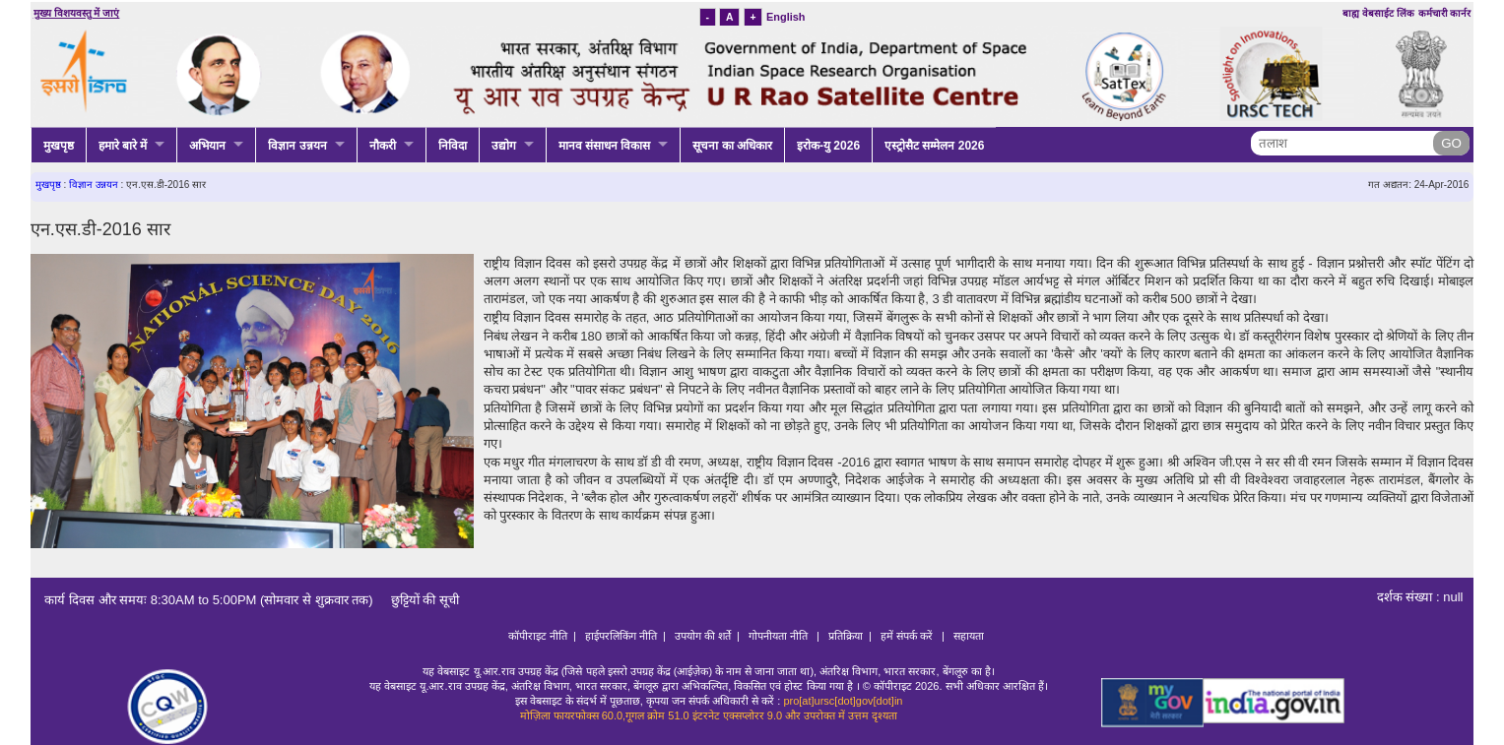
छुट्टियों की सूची (417, 599)
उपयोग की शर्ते (703, 636)
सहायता (968, 636)
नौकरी (382, 146)
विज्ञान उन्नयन (297, 146)
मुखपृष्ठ (58, 146)
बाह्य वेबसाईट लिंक (1378, 13)
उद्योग (503, 146)
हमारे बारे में (123, 146)
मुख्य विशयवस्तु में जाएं (76, 13)
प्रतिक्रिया (845, 636)
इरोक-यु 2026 (828, 146)
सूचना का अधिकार (732, 146)
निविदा (452, 146)
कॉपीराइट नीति (537, 636)
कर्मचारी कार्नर (1444, 13)
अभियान (207, 146)
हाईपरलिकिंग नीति (621, 636)
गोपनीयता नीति (780, 636)
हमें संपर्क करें (908, 636)
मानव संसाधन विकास (604, 146)
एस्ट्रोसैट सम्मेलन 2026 (934, 146)
